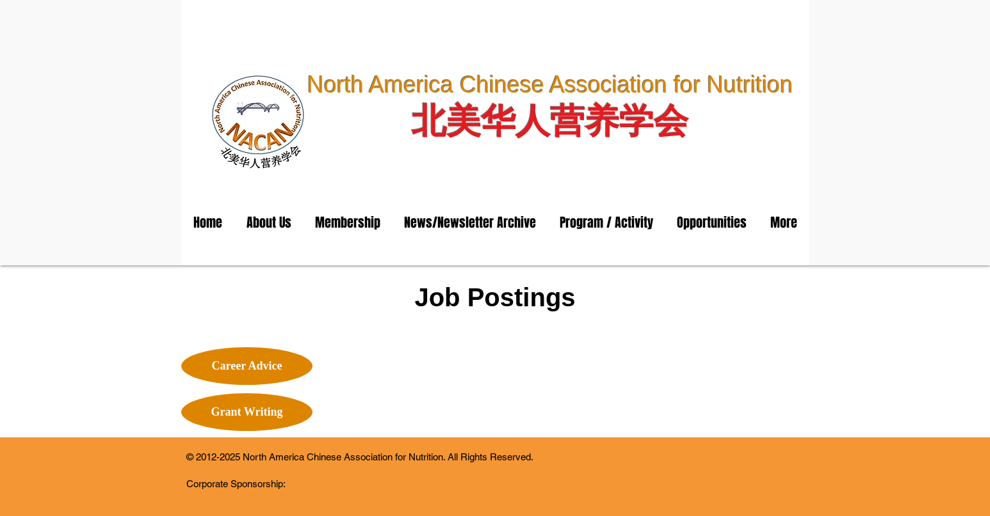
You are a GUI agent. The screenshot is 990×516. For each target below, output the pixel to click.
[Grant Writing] (246, 412)
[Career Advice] (246, 366)
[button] (268, 222)
